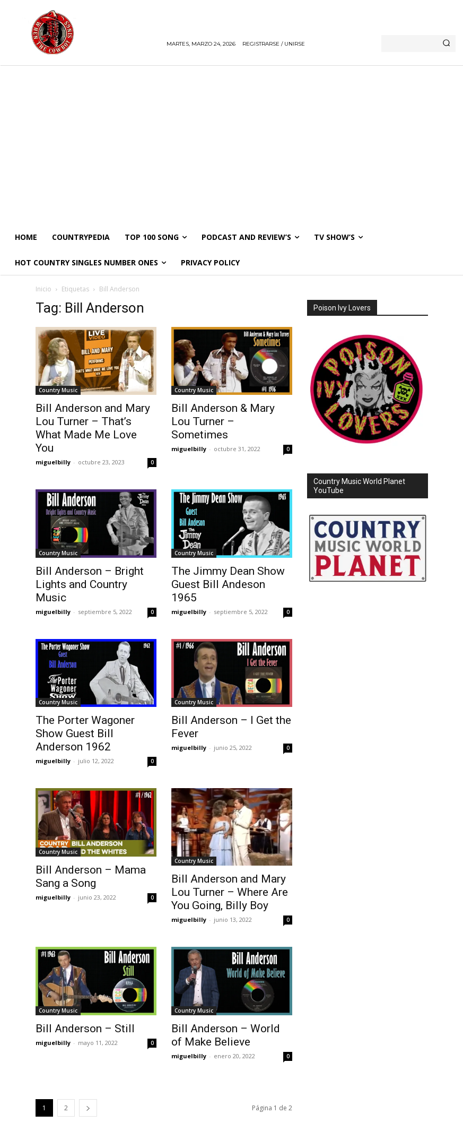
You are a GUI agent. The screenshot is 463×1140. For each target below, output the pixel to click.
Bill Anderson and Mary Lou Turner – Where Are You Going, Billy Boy (229, 892)
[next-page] (88, 1108)
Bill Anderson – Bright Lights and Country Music (90, 584)
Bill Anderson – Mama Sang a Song (91, 876)
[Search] (446, 43)
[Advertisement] (231, 145)
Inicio (43, 288)
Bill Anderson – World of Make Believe (225, 1035)
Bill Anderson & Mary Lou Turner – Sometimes (223, 421)
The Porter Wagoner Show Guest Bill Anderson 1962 (85, 733)
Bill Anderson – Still (85, 1028)
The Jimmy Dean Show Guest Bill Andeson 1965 (228, 584)
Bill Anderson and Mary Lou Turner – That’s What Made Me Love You (93, 428)
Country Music (58, 390)
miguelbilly (53, 462)
